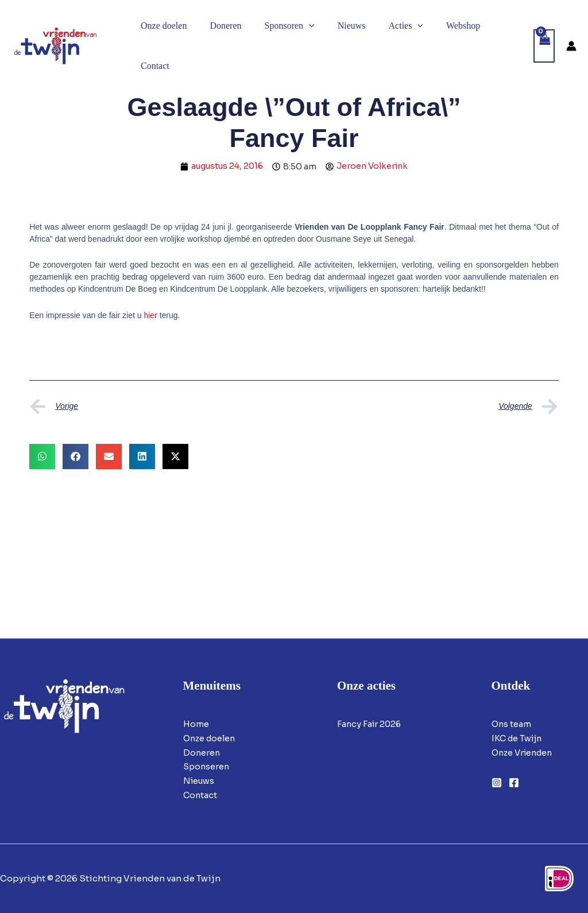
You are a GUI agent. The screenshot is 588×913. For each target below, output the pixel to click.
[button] (297, 26)
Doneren (202, 751)
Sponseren (207, 766)
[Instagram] (497, 782)
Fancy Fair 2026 (370, 723)
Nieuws (199, 780)
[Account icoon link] (571, 46)
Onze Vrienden (525, 751)
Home (196, 723)
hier (150, 315)
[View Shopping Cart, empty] (544, 46)
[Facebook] (514, 782)
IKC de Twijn (519, 738)
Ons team (512, 723)
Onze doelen (211, 738)
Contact (200, 795)
